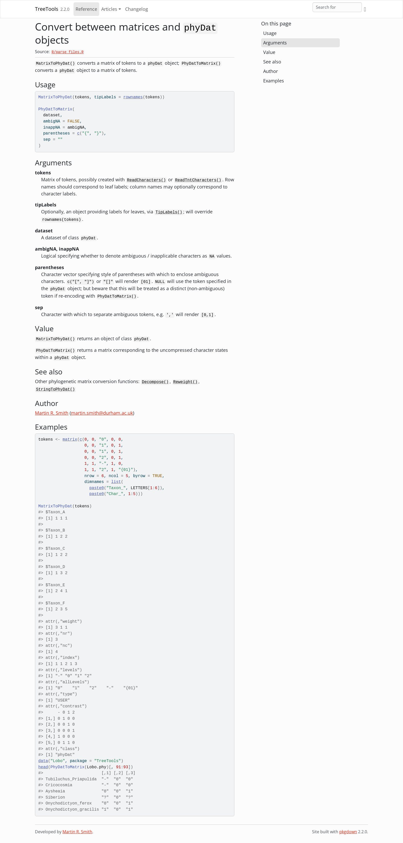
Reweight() (185, 382)
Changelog (136, 9)
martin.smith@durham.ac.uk (102, 413)
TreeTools (46, 8)
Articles (109, 9)
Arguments (275, 43)
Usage (270, 33)
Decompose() (155, 382)
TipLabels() (168, 212)
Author (270, 71)
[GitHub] (365, 9)
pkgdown (348, 832)
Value (269, 52)
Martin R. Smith (51, 413)
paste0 (96, 488)
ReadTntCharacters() (198, 180)
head (43, 767)
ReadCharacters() (146, 180)
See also (272, 62)
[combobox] (337, 7)
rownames (133, 97)
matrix (70, 439)
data (43, 761)
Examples (273, 81)
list (116, 482)
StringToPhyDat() (55, 389)
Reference (86, 9)
